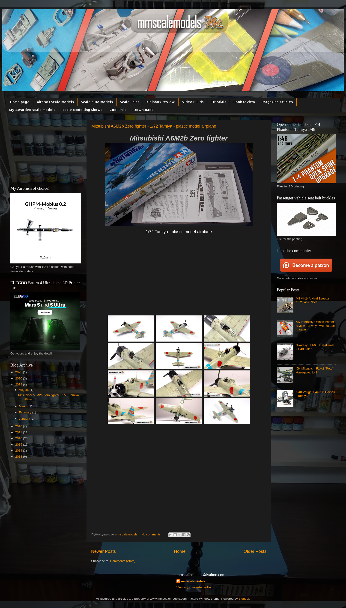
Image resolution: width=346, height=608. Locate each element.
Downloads (143, 109)
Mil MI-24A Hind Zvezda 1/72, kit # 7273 (312, 300)
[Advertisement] (178, 278)
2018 (19, 426)
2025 (19, 372)
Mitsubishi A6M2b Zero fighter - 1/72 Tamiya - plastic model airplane (153, 126)
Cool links (118, 109)
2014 (19, 450)
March (23, 406)
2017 (19, 432)
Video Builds (193, 102)
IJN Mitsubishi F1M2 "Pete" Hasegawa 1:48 (314, 370)
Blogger (244, 598)
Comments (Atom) (123, 561)
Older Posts (255, 551)
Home (179, 551)
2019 (19, 384)
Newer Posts (103, 551)
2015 (19, 444)
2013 (19, 456)
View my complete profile (193, 587)
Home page (20, 102)
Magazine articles (277, 102)
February (25, 412)
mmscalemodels (193, 581)
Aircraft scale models (55, 102)
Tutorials (218, 102)
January (25, 418)
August (24, 389)
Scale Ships (129, 102)
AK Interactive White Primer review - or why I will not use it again (315, 325)
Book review (244, 102)
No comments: (151, 534)
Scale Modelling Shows (82, 109)
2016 (19, 438)
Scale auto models (97, 102)
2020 (19, 378)
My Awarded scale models (32, 109)
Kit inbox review (160, 102)
